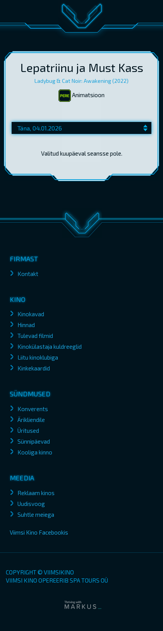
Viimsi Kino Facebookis (39, 532)
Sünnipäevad (33, 441)
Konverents (32, 408)
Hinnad (26, 324)
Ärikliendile (31, 419)
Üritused (28, 430)
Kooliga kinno (34, 452)
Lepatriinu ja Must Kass (81, 67)
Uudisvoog (31, 503)
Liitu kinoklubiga (37, 357)
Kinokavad (30, 313)
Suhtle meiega (35, 514)
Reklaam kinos (36, 492)
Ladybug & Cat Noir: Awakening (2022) (81, 80)
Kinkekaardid (33, 368)
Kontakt (27, 273)
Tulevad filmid (35, 335)
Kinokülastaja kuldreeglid (49, 346)
